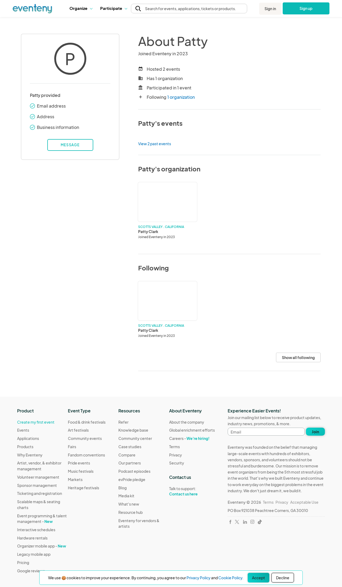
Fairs (72, 446)
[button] (80, 8)
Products (25, 446)
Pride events (79, 462)
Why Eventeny (29, 454)
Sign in (270, 8)
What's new (128, 504)
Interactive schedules (36, 529)
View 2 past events (154, 143)
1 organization (181, 97)
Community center (135, 438)
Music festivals (81, 471)
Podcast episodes (134, 471)
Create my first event (36, 422)
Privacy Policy (198, 577)
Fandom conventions (86, 454)
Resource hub (130, 512)
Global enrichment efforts (192, 430)
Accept (258, 577)
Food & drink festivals (87, 422)
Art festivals (78, 430)
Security (176, 462)
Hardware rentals (32, 537)
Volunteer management (38, 477)
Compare (126, 454)
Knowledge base (133, 430)
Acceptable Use (304, 502)
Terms (174, 446)
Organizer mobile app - (41, 545)
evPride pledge (131, 479)
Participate (113, 8)
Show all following (298, 357)
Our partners (129, 462)
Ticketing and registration (39, 493)
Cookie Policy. (230, 577)
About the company (186, 422)
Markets (75, 479)
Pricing (23, 562)
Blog (122, 487)
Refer (123, 422)
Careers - (189, 438)
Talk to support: (192, 491)
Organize (80, 8)
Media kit (126, 495)
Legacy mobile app (33, 554)
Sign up (306, 8)
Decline (282, 577)
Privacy (175, 454)
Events (23, 430)
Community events (85, 438)
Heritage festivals (83, 487)
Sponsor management (37, 485)
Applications (28, 438)
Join (315, 431)
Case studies (129, 446)
